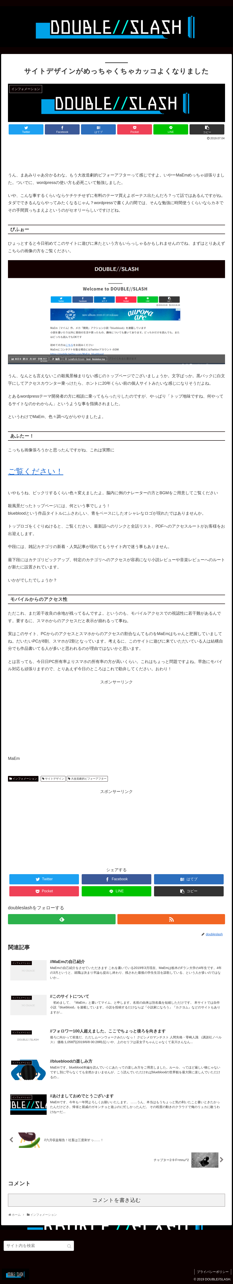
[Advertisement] (116, 154)
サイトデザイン (54, 778)
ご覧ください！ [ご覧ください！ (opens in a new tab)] (35, 471)
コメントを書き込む (116, 1200)
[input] (39, 1246)
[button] (69, 1246)
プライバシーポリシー (213, 1272)
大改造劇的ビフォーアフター (88, 778)
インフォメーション (25, 778)
